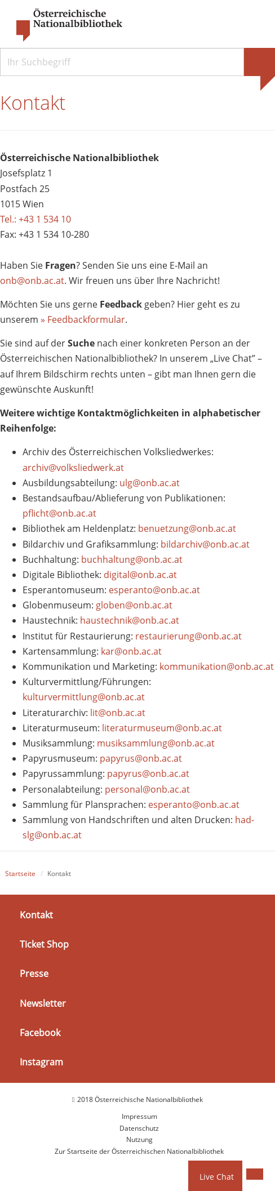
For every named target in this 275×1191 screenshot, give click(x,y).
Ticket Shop (44, 944)
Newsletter (43, 1003)
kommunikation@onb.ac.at (216, 666)
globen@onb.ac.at (134, 605)
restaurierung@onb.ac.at (188, 636)
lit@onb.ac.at (117, 712)
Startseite (20, 873)
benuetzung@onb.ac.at (187, 529)
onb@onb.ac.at (32, 280)
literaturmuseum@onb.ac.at (162, 728)
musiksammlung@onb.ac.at (156, 743)
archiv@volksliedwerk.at (73, 467)
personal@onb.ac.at (147, 789)
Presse (34, 973)
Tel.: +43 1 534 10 (35, 219)
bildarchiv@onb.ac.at (205, 544)
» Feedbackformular (83, 319)
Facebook (40, 1032)
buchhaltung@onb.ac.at (132, 559)
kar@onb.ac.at (131, 651)
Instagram (41, 1062)
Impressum (139, 1117)
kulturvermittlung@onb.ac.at (84, 697)
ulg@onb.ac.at (149, 483)
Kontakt (36, 915)
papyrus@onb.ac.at (141, 758)
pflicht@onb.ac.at (61, 513)
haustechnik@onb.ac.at (129, 621)
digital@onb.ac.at (140, 574)
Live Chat (216, 1176)
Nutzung (139, 1139)
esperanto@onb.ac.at (154, 590)
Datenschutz (139, 1128)
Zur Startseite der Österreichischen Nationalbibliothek (139, 1151)
